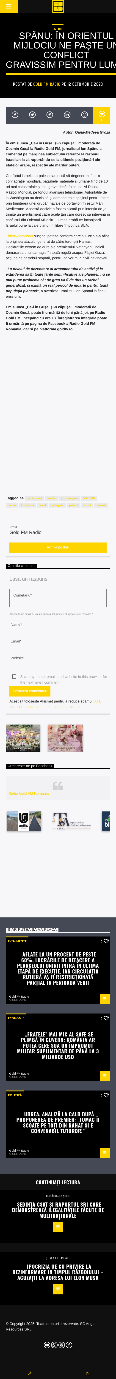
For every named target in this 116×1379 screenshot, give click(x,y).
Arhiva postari (58, 547)
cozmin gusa (69, 498)
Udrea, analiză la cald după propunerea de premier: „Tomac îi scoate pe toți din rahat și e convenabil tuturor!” (58, 1122)
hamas (12, 505)
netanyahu (57, 505)
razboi (87, 505)
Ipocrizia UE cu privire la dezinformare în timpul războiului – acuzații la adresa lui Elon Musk (58, 1271)
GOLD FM (89, 498)
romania (101, 505)
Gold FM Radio (47, 84)
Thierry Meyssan (19, 236)
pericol (73, 505)
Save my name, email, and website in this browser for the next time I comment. (63, 677)
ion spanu (27, 505)
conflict (52, 498)
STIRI (58, 29)
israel (42, 505)
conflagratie (34, 498)
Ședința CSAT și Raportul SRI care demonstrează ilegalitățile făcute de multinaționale (58, 1209)
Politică (15, 1095)
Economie (16, 1018)
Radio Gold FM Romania (28, 794)
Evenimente (17, 941)
